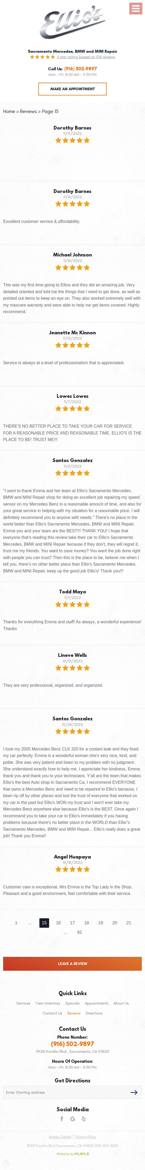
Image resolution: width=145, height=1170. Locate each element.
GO (134, 1092)
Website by (72, 1154)
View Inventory (47, 1003)
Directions (94, 1013)
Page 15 (50, 111)
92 (79, 932)
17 (72, 922)
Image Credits (60, 1137)
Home (9, 111)
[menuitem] (23, 1003)
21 (128, 922)
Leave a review (72, 963)
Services (23, 1003)
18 (86, 922)
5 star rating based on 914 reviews (86, 57)
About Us (121, 1003)
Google (72, 1119)
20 (114, 922)
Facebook (61, 1119)
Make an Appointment (72, 89)
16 (58, 922)
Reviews (28, 111)
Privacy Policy (85, 1137)
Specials (72, 1003)
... (30, 922)
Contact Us (52, 1013)
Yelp (83, 1119)
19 (100, 922)
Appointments (96, 1003)
